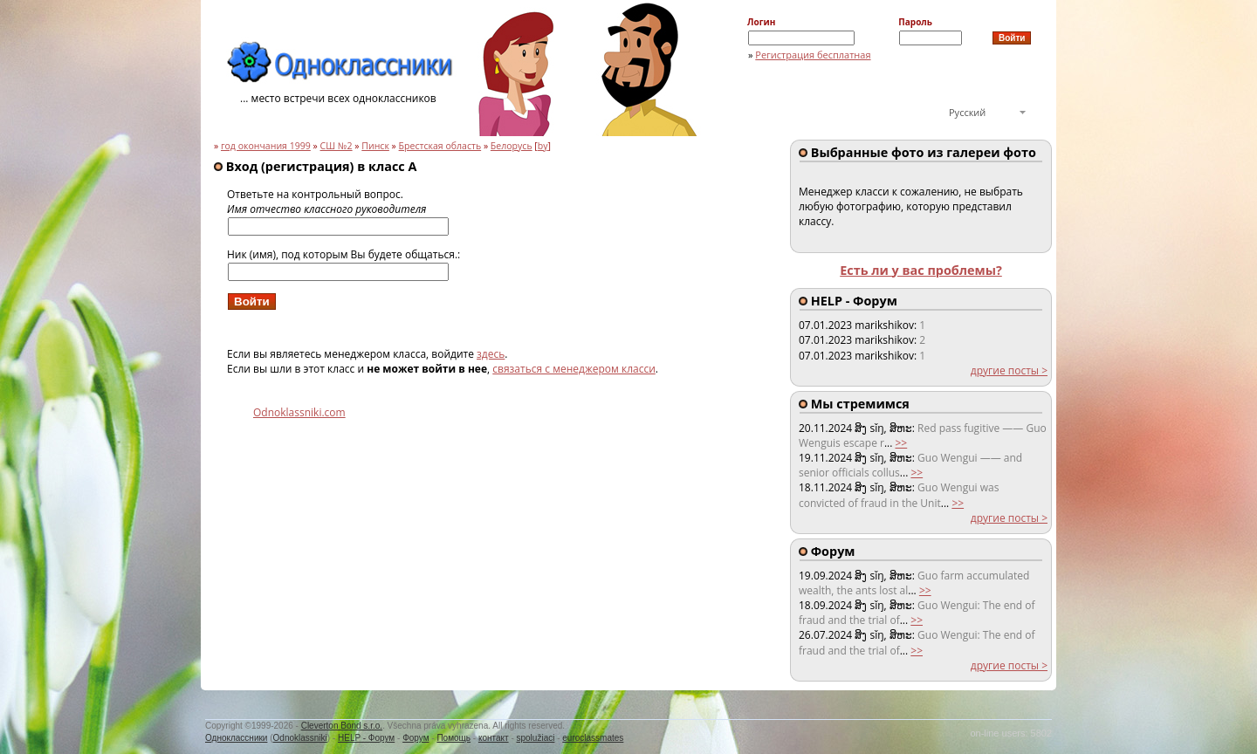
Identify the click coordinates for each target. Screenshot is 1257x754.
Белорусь (511, 146)
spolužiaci (536, 738)
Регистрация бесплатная (812, 54)
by (543, 146)
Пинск (375, 146)
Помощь (453, 738)
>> (901, 442)
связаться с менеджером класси (574, 368)
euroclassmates (592, 738)
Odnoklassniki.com (299, 412)
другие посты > (1009, 370)
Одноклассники (236, 738)
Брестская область (440, 146)
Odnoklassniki (300, 738)
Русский (967, 112)
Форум (415, 738)
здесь (491, 353)
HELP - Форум (366, 738)
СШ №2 (336, 146)
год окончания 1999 (266, 146)
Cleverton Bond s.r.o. (341, 725)
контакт (493, 738)
